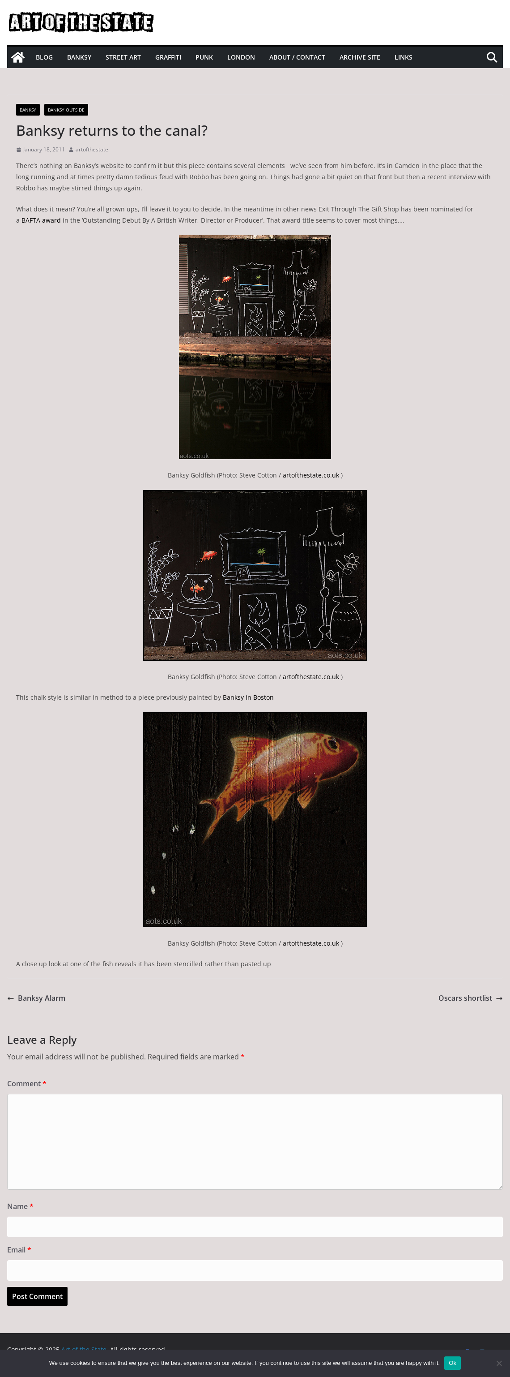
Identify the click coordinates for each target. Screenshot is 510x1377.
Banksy (79, 57)
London (241, 57)
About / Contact (297, 57)
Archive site (360, 57)
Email (19, 1250)
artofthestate (92, 149)
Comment (27, 1084)
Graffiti (168, 57)
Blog (44, 57)
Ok (452, 1363)
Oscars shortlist (470, 998)
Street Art (123, 57)
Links (403, 57)
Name (20, 1206)
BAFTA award (41, 220)
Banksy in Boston (248, 697)
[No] (498, 1363)
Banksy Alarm (36, 998)
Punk (204, 57)
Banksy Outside (66, 110)
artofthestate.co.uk (311, 475)
